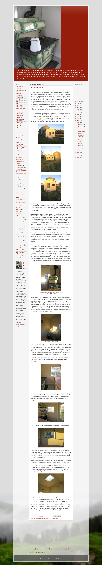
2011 (78, 157)
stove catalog (19, 221)
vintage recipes (19, 236)
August (80, 133)
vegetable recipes (20, 230)
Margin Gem (19, 165)
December (81, 124)
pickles (17, 179)
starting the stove (20, 219)
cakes (17, 101)
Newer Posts (34, 549)
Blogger (60, 558)
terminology (18, 228)
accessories (18, 86)
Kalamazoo (18, 157)
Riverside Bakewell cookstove (41, 518)
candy (17, 103)
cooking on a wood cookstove (20, 128)
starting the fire (19, 217)
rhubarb (18, 205)
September (81, 131)
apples (17, 88)
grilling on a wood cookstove (20, 148)
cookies (17, 125)
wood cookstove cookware (20, 253)
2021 (78, 107)
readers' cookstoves (21, 199)
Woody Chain (48, 238)
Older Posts (67, 549)
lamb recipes (19, 161)
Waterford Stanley (20, 242)
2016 (78, 118)
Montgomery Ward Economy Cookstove (21, 169)
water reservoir (19, 240)
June (79, 141)
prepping (18, 186)
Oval (17, 177)
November (81, 126)
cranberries (18, 135)
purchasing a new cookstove (20, 191)
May (79, 143)
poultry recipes (19, 184)
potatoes (18, 183)
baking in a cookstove (21, 90)
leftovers (18, 163)
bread (17, 99)
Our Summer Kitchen (37, 87)
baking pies (18, 93)
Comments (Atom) (41, 552)
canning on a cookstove (19, 106)
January (80, 150)
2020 (78, 109)
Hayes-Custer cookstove (19, 151)
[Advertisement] (51, 534)
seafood (18, 213)
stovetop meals (19, 223)
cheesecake (19, 115)
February (80, 148)
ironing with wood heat (21, 154)
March (80, 145)
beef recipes (19, 95)
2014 (78, 122)
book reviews (19, 97)
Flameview (18, 139)
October (80, 129)
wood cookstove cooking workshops (20, 248)
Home (51, 549)
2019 (78, 112)
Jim (26, 263)
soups (17, 215)
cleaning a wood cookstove (20, 120)
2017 (78, 116)
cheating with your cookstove (20, 112)
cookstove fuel (19, 133)
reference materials (20, 202)
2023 (78, 103)
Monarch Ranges (20, 167)
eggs (17, 137)
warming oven (19, 238)
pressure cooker (20, 188)
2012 (78, 155)
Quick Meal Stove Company (20, 196)
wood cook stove (20, 244)
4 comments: (47, 516)
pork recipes (19, 181)
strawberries (19, 225)
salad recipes (19, 211)
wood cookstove (20, 245)
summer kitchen (54, 518)
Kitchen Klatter (19, 159)
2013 (78, 152)
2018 (78, 114)
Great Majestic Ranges (19, 145)
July (79, 139)
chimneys (18, 117)
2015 (78, 120)
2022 (78, 105)
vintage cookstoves (20, 232)
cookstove (18, 131)
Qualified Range (20, 194)
